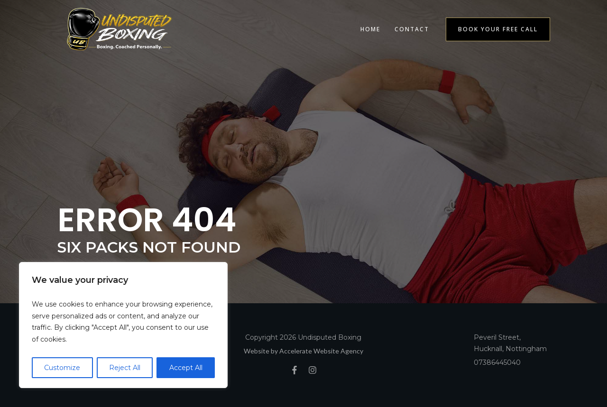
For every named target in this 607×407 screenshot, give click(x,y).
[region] (123, 325)
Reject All (124, 367)
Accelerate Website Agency (321, 351)
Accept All (185, 367)
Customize (62, 367)
